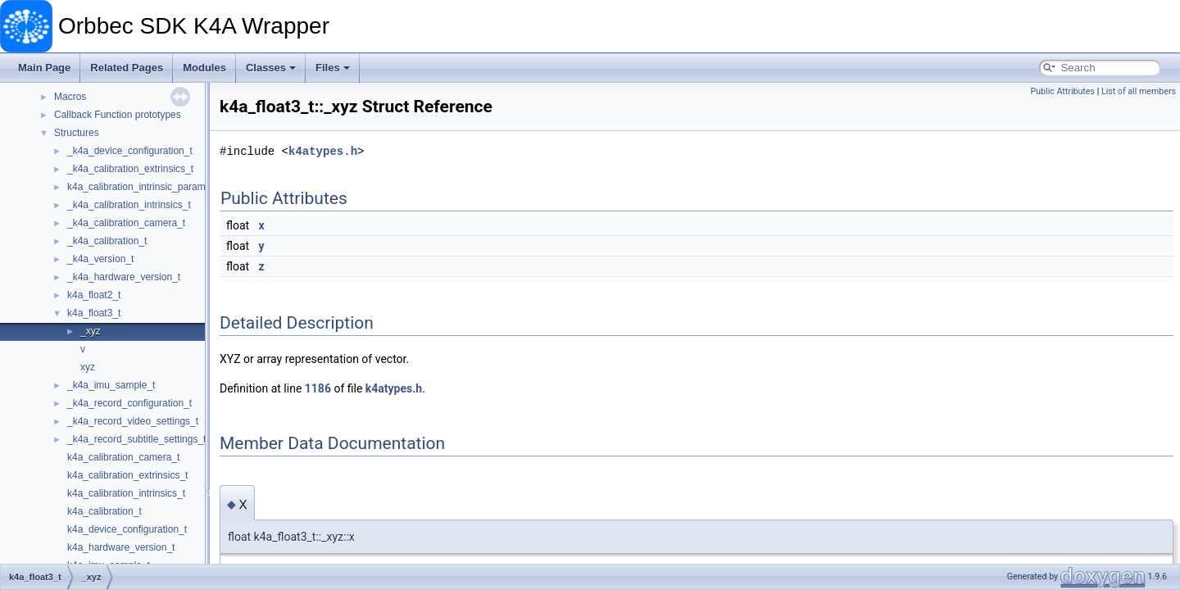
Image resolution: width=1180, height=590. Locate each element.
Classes (271, 67)
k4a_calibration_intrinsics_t (126, 493)
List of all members (1138, 91)
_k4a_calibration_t (107, 241)
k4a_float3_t (93, 313)
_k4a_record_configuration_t (129, 403)
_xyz (90, 331)
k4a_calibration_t (104, 511)
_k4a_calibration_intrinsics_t (129, 205)
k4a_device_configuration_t (127, 529)
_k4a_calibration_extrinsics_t (130, 169)
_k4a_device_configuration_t (130, 151)
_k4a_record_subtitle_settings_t (136, 439)
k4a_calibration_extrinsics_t (127, 475)
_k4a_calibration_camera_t (126, 223)
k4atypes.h (322, 151)
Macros (70, 96)
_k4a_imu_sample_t (111, 385)
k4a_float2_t (93, 295)
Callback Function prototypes (117, 114)
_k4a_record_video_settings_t (132, 421)
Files (332, 67)
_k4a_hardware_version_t (123, 277)
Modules (204, 67)
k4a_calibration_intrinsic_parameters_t (151, 187)
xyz (87, 367)
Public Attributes (1062, 91)
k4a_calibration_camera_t (123, 457)
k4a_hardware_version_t (121, 547)
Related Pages (126, 67)
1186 (318, 388)
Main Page (44, 67)
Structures (76, 132)
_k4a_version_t (100, 259)
